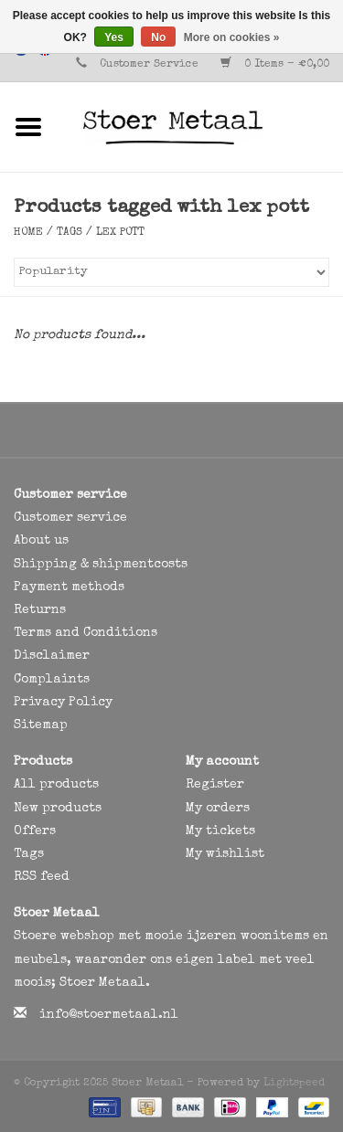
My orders (218, 808)
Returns (40, 610)
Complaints (52, 679)
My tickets (220, 831)
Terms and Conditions (85, 633)
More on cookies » (232, 37)
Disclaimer (52, 656)
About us (41, 540)
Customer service (70, 518)
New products (58, 808)
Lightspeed (294, 1083)
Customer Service (149, 64)
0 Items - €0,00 (274, 64)
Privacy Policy (63, 702)
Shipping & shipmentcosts (101, 564)
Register (215, 784)
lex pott (120, 232)
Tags (69, 232)
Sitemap (41, 725)
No (158, 37)
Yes (113, 37)
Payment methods (69, 587)
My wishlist (225, 854)
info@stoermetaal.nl (108, 1015)
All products (56, 784)
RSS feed (42, 877)
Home (28, 232)
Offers (35, 831)
